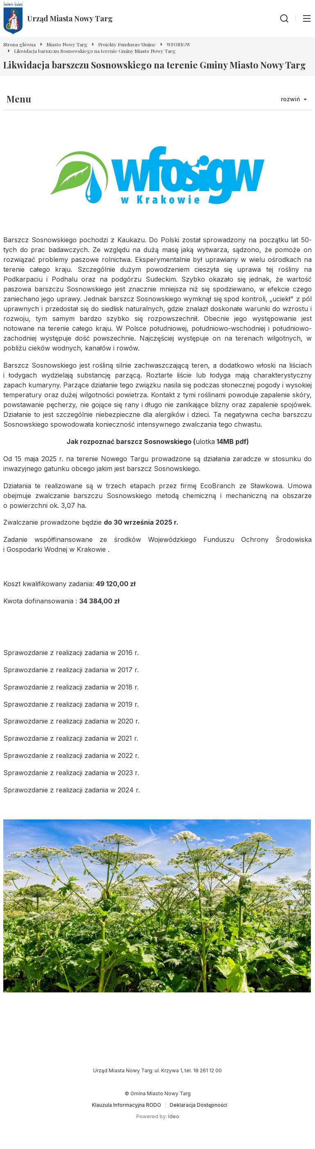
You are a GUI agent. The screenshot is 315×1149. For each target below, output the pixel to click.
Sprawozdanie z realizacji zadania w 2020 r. (71, 721)
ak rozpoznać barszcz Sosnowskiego (131, 441)
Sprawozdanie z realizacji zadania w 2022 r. (71, 755)
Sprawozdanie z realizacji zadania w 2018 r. (71, 687)
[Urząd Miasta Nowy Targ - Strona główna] (58, 18)
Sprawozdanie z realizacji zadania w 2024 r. (71, 790)
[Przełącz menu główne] (307, 18)
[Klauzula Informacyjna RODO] (126, 1105)
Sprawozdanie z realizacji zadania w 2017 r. (71, 670)
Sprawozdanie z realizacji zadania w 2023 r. (71, 773)
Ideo (173, 1116)
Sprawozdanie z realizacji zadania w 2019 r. (71, 704)
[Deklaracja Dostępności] (198, 1105)
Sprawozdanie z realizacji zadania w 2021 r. (70, 738)
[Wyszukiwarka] (284, 18)
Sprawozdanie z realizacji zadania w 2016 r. (71, 652)
